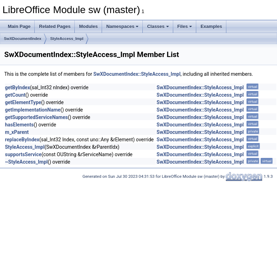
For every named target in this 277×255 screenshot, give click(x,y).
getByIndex (17, 87)
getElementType (23, 102)
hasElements (19, 125)
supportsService (23, 154)
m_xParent (17, 132)
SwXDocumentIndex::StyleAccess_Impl (136, 74)
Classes (158, 26)
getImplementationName (33, 110)
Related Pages (54, 26)
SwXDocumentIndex (22, 38)
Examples (211, 26)
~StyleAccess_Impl (26, 162)
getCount (15, 95)
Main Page (19, 26)
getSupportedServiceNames (36, 117)
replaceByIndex (22, 139)
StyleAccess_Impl (67, 38)
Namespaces (122, 26)
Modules (88, 26)
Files (184, 26)
